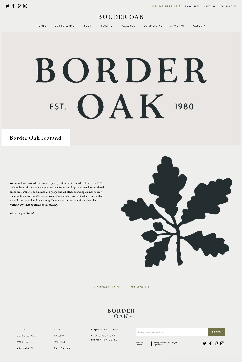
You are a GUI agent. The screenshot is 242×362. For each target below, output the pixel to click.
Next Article (139, 287)
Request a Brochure (105, 329)
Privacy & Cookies (140, 344)
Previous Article (107, 287)
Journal (210, 6)
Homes (21, 329)
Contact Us (228, 6)
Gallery (199, 25)
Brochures (192, 6)
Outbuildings (26, 335)
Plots (58, 329)
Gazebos (128, 25)
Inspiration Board (165, 6)
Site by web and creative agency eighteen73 (166, 344)
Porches (107, 25)
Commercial (25, 348)
